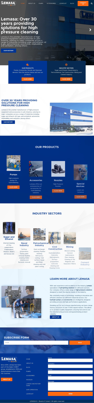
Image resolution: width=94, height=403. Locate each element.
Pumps (41, 3)
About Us (31, 3)
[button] (91, 3)
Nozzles (29, 379)
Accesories (30, 375)
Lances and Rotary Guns (33, 384)
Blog (72, 3)
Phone (50, 369)
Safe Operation (32, 389)
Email (49, 375)
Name (50, 358)
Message (51, 381)
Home (23, 3)
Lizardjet (63, 3)
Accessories (51, 3)
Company (51, 363)
